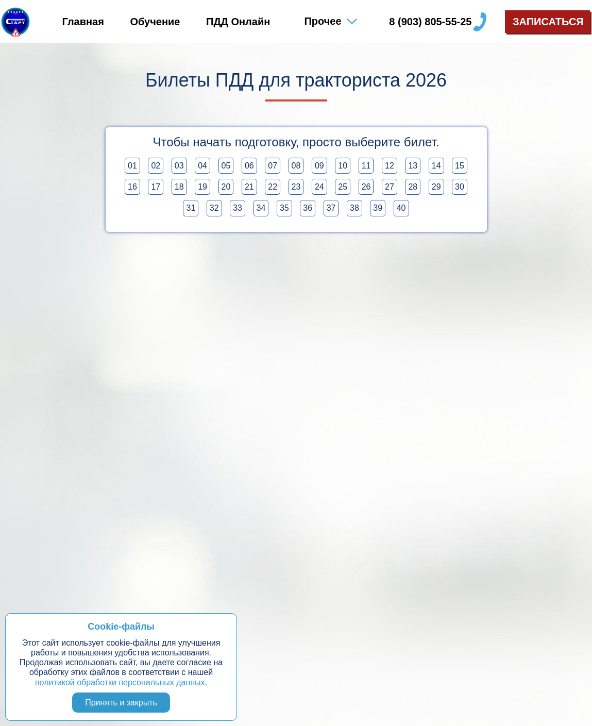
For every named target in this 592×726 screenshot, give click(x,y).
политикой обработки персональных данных (120, 682)
